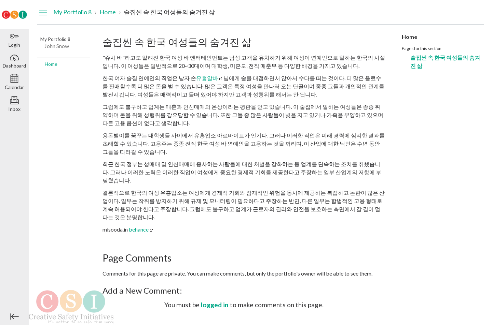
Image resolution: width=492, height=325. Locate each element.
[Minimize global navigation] (14, 316)
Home (51, 64)
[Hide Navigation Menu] (43, 12)
